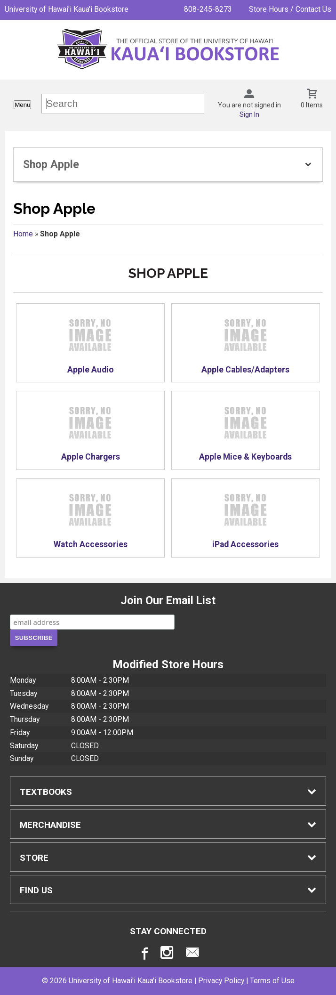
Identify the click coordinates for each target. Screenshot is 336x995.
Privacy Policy (221, 980)
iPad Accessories (245, 518)
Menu (22, 104)
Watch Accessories (91, 518)
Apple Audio (90, 343)
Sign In (249, 114)
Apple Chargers (90, 431)
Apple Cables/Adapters (245, 343)
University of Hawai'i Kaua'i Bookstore (66, 9)
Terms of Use (272, 980)
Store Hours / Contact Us (290, 9)
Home (23, 233)
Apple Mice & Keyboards (245, 431)
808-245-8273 (208, 9)
